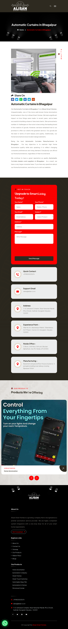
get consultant (18, 532)
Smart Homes (17, 576)
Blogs (14, 559)
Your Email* (19, 212)
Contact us (16, 546)
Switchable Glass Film (19, 582)
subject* (38, 212)
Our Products (16, 552)
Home (20, 30)
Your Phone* (39, 202)
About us (15, 543)
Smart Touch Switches (19, 579)
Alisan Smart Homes (39, 625)
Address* (18, 222)
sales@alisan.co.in (29, 291)
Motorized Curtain (18, 588)
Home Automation (11, 471)
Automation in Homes (19, 585)
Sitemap (15, 549)
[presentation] (28, 249)
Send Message (34, 258)
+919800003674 (28, 274)
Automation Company (19, 573)
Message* (18, 232)
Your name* (19, 202)
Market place (16, 555)
